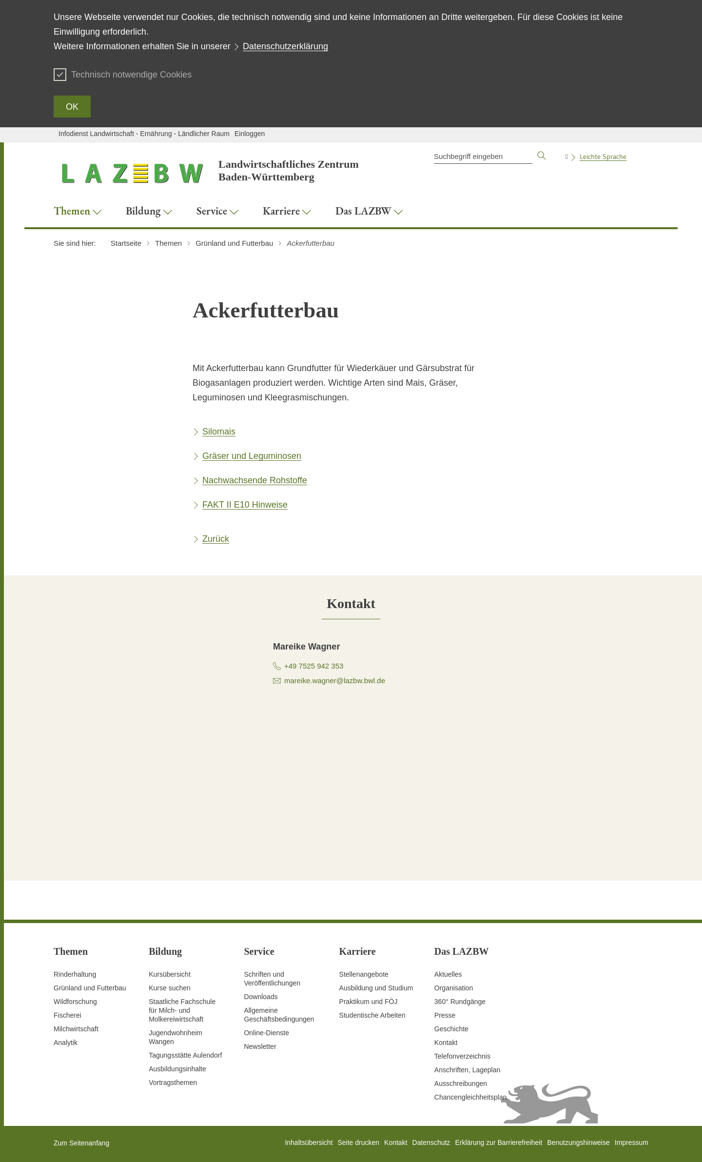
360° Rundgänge (460, 1001)
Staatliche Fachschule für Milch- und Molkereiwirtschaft (182, 1010)
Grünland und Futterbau (90, 988)
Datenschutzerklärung (285, 46)
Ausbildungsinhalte (177, 1069)
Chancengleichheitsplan (470, 1097)
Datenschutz (431, 1142)
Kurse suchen (170, 988)
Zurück (215, 539)
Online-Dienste (266, 1033)
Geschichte (451, 1029)
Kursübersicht (170, 974)
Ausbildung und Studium (376, 988)
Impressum (631, 1142)
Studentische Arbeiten (372, 1015)
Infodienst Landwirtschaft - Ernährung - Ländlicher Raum (144, 134)
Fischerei (67, 1015)
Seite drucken (358, 1142)
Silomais (218, 431)
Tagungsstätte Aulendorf (185, 1055)
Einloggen (249, 134)
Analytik (66, 1042)
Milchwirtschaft (76, 1029)
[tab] (351, 603)
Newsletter (260, 1046)
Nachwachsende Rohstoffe (254, 480)
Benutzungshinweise (578, 1142)
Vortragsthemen (173, 1082)
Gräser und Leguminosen (251, 456)
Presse (445, 1015)
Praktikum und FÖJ (368, 1001)
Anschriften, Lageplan (467, 1070)
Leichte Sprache (603, 156)
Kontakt (445, 1042)
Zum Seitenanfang (81, 1143)
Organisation (453, 988)
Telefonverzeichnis (462, 1056)
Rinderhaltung (75, 974)
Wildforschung (75, 1001)
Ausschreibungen (460, 1083)
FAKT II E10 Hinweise (245, 505)
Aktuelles (448, 974)
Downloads (260, 997)
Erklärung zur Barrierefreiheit (498, 1142)
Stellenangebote (364, 974)
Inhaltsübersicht (308, 1142)
